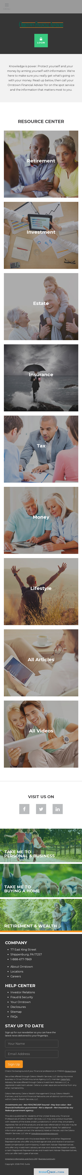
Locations (16, 971)
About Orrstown (21, 966)
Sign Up (14, 1064)
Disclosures (18, 1007)
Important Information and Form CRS (21, 1159)
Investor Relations (22, 992)
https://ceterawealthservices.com (44, 1133)
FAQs (13, 1016)
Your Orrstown (20, 1002)
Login (41, 40)
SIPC (68, 1079)
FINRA (63, 1079)
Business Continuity (47, 1159)
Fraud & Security (21, 997)
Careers (15, 976)
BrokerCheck (70, 1071)
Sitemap (16, 1011)
